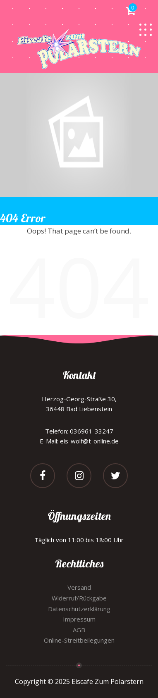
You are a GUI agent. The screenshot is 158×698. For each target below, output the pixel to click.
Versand (79, 587)
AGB (79, 630)
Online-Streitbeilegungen (79, 640)
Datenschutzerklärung (79, 609)
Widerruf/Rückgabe (79, 598)
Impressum (79, 619)
